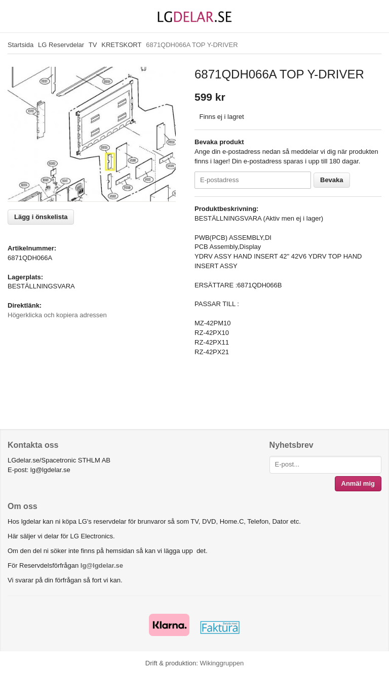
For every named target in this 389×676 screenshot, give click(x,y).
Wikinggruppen (222, 663)
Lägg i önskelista (40, 217)
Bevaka (331, 180)
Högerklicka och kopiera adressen (57, 315)
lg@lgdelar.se (102, 565)
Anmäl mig (358, 483)
